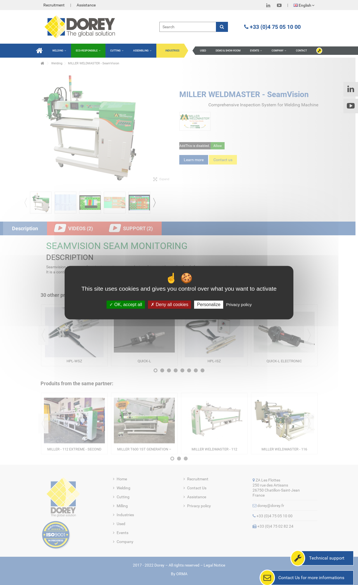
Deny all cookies (169, 304)
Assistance (86, 5)
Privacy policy (239, 304)
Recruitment (54, 5)
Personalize (208, 304)
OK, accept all (125, 304)
